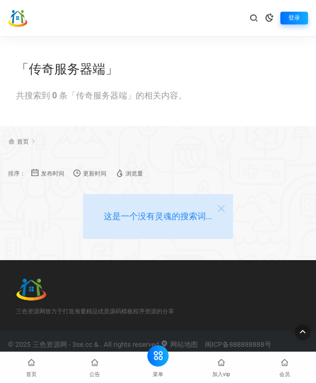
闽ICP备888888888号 (238, 344)
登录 (294, 17)
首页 (23, 141)
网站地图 (179, 344)
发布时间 (47, 173)
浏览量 (129, 173)
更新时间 (89, 173)
